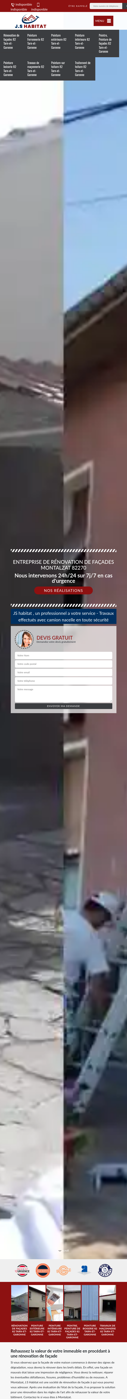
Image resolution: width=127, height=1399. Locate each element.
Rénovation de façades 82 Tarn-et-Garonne (11, 41)
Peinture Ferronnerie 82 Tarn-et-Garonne (35, 41)
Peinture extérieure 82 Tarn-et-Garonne (58, 41)
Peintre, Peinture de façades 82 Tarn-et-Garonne (105, 43)
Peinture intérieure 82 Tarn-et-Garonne (82, 41)
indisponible (21, 4)
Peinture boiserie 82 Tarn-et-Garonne (10, 68)
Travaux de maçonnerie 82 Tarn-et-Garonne (35, 68)
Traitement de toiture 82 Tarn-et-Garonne (83, 68)
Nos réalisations (63, 590)
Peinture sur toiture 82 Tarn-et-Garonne (58, 68)
